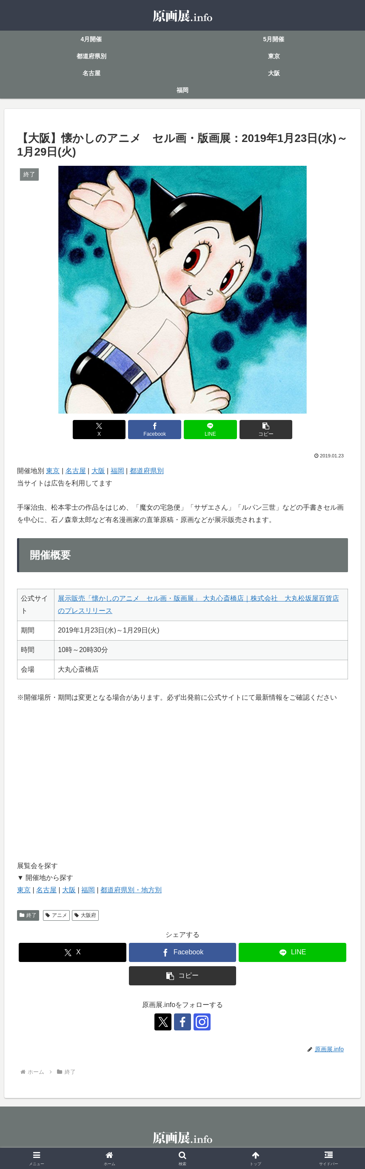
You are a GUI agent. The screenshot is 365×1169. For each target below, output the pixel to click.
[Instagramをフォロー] (202, 1021)
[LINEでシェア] (210, 429)
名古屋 (76, 470)
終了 (28, 915)
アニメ (56, 915)
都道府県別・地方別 (131, 890)
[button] (266, 429)
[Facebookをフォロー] (182, 1021)
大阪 (98, 470)
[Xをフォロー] (162, 1021)
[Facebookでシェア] (154, 429)
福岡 (117, 470)
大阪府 (85, 915)
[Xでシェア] (99, 429)
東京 (53, 470)
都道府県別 (147, 470)
